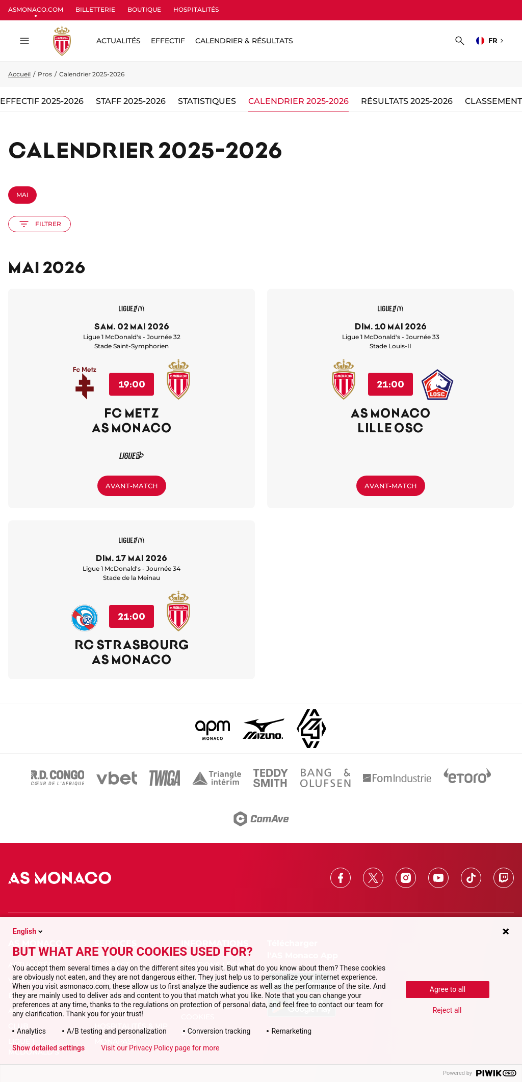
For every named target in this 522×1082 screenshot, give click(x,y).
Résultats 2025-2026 (407, 101)
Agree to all (447, 989)
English (28, 931)
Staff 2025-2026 (131, 101)
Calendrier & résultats (244, 40)
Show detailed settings (48, 1048)
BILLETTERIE (95, 9)
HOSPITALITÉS (196, 9)
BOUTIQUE (144, 9)
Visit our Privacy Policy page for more (160, 1048)
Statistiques (207, 101)
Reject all (447, 1010)
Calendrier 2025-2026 (298, 101)
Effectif (168, 40)
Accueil (19, 74)
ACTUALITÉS (118, 40)
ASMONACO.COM (35, 9)
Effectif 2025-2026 (42, 101)
